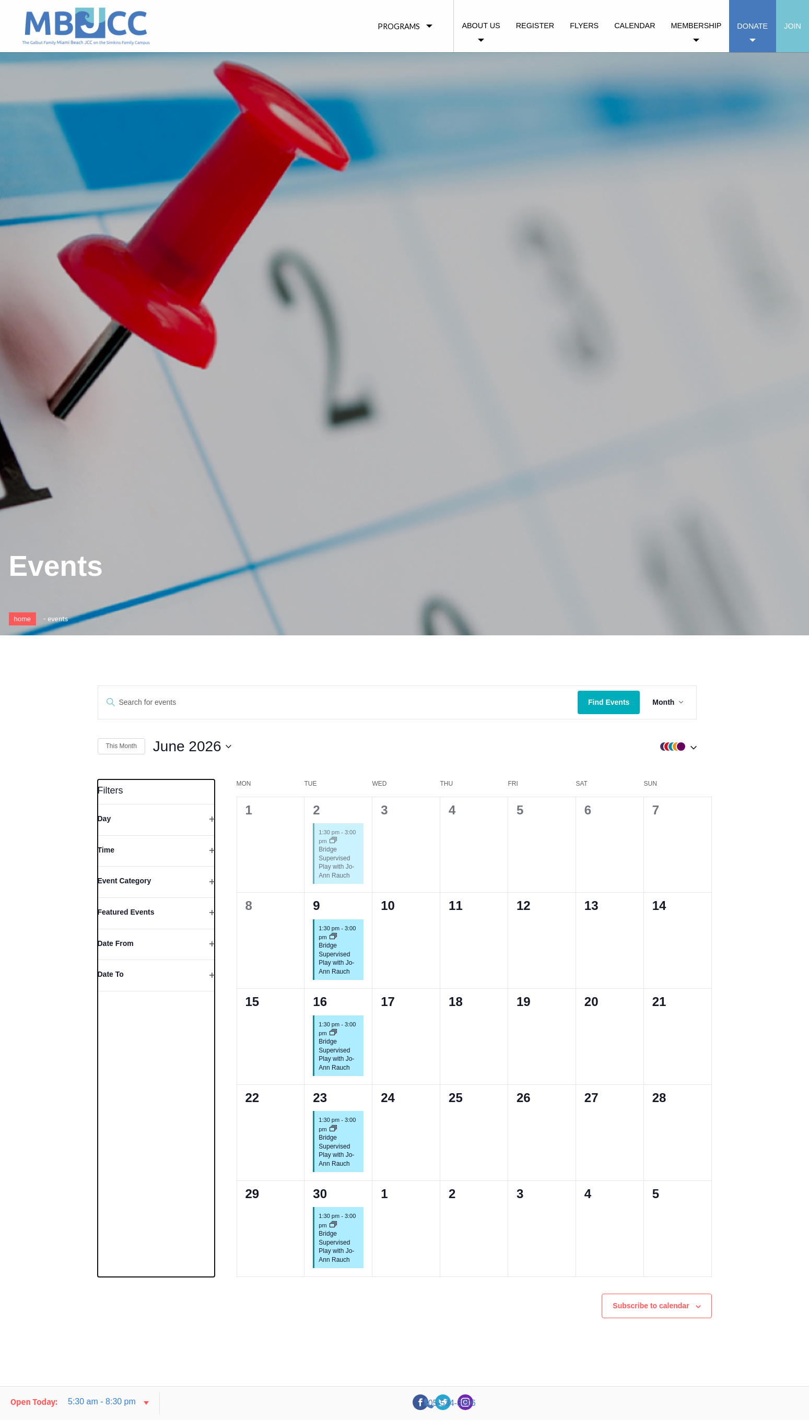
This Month (121, 746)
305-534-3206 (705, 1403)
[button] (691, 746)
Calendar (634, 25)
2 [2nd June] (316, 804)
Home (22, 619)
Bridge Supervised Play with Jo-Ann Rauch (336, 856)
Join (792, 26)
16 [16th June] (320, 996)
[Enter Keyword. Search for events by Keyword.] (345, 702)
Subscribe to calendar (651, 1300)
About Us (481, 25)
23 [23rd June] (320, 1092)
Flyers (584, 25)
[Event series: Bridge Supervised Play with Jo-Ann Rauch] (333, 835)
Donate (752, 26)
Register (535, 25)
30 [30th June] (320, 1188)
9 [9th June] (316, 900)
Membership (696, 25)
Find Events (623, 702)
